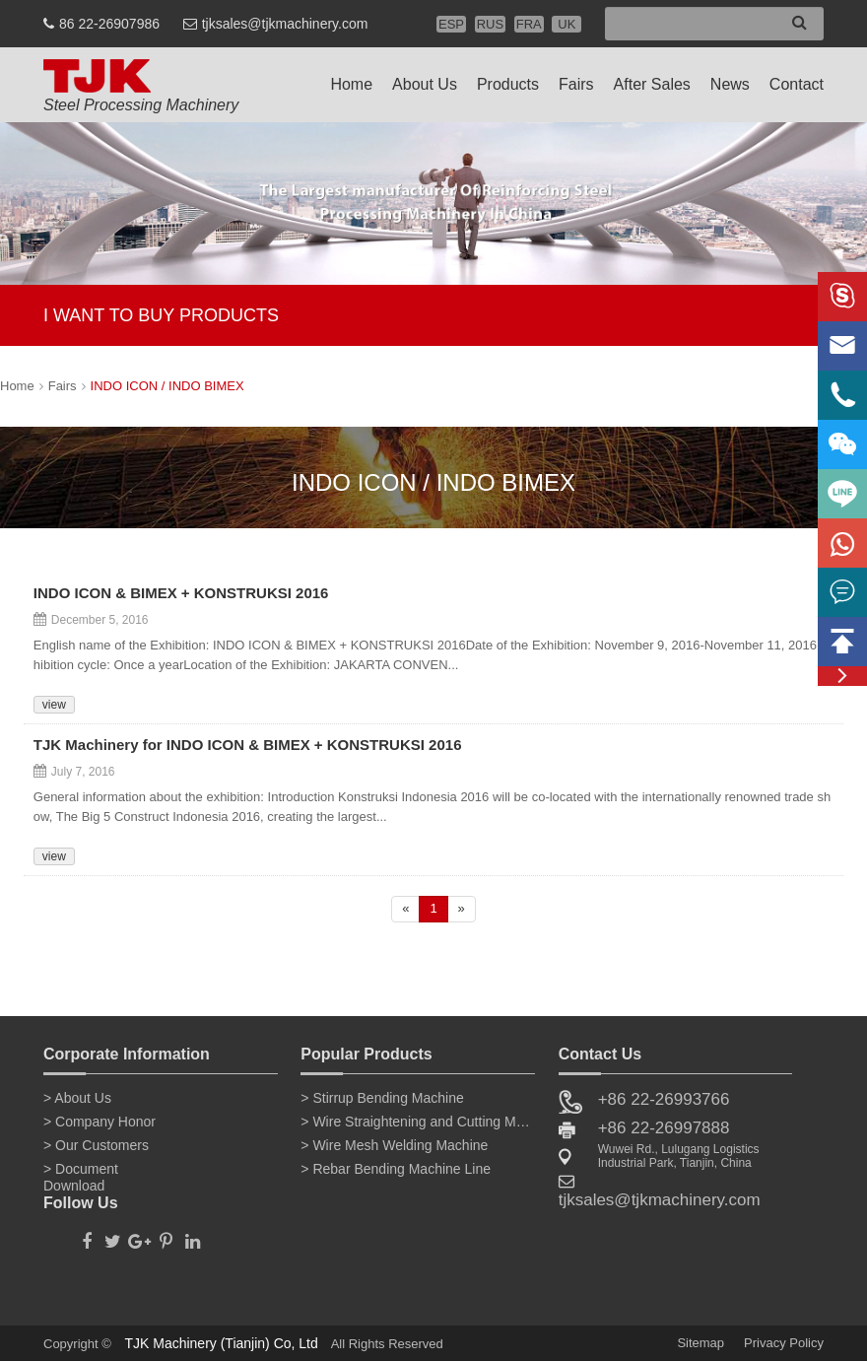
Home (351, 84)
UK (566, 24)
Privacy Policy (784, 1342)
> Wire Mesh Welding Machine (394, 1145)
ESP (451, 24)
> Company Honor (99, 1121)
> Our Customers (96, 1145)
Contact (796, 84)
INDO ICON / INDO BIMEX (167, 385)
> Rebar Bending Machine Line (395, 1169)
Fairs (576, 84)
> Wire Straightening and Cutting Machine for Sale (417, 1121)
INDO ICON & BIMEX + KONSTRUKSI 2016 (181, 594)
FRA (529, 24)
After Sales (652, 84)
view (54, 705)
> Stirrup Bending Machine (381, 1098)
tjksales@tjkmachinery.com (285, 24)
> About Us (77, 1098)
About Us (424, 84)
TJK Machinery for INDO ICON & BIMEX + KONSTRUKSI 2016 (247, 746)
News (730, 84)
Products (508, 84)
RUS (490, 24)
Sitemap (700, 1342)
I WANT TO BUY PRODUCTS (161, 315)
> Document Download (80, 1173)
